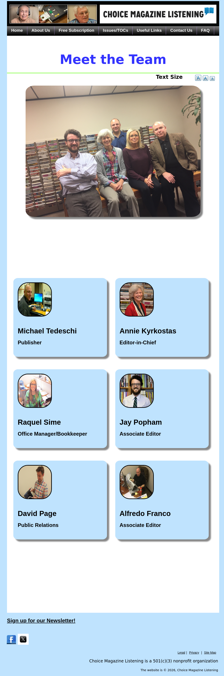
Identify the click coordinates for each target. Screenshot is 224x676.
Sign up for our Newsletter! (41, 620)
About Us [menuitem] (41, 30)
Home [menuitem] (17, 30)
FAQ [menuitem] (205, 30)
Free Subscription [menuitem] (76, 30)
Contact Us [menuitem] (181, 30)
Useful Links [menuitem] (149, 30)
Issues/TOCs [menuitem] (115, 30)
